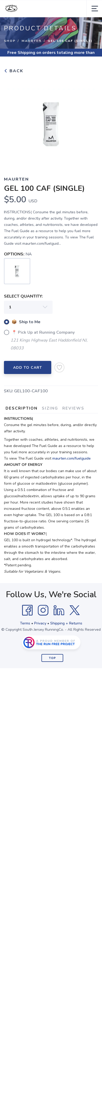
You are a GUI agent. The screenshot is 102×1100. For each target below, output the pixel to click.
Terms (25, 623)
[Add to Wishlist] (59, 367)
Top (52, 658)
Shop (10, 41)
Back (13, 71)
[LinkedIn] (59, 610)
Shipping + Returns (66, 623)
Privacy (40, 623)
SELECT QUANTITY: (23, 296)
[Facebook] (27, 610)
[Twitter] (75, 610)
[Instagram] (43, 610)
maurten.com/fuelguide (71, 458)
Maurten (32, 41)
